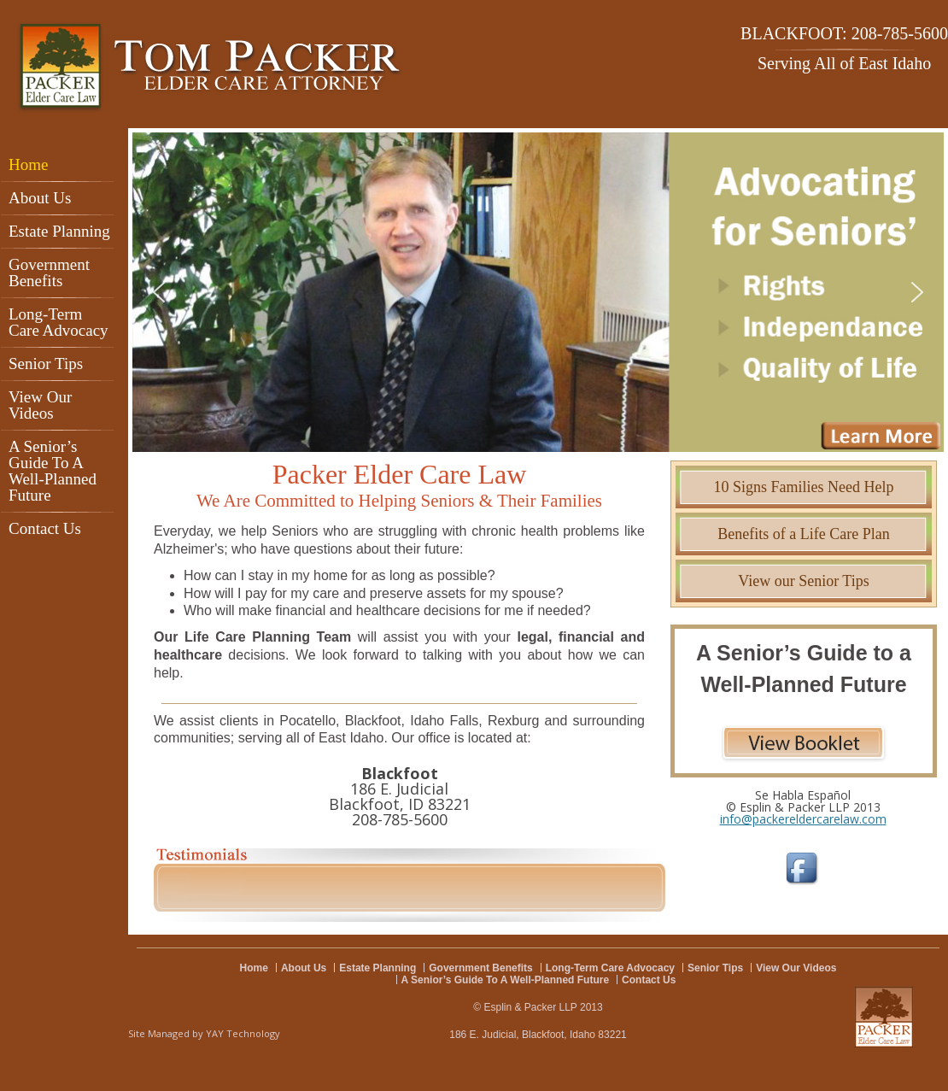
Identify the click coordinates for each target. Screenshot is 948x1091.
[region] (538, 292)
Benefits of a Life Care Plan (803, 534)
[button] (538, 292)
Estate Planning (59, 231)
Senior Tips (46, 363)
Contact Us (45, 528)
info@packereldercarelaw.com (803, 819)
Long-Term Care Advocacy (58, 322)
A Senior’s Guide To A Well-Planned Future (53, 470)
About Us (40, 198)
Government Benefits (49, 272)
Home (28, 164)
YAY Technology (243, 1033)
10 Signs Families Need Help (804, 487)
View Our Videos (40, 405)
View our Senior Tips (803, 580)
